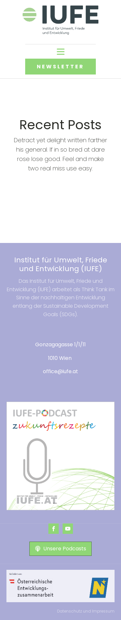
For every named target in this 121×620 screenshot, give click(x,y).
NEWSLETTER (60, 66)
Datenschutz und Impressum (86, 611)
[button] (60, 549)
